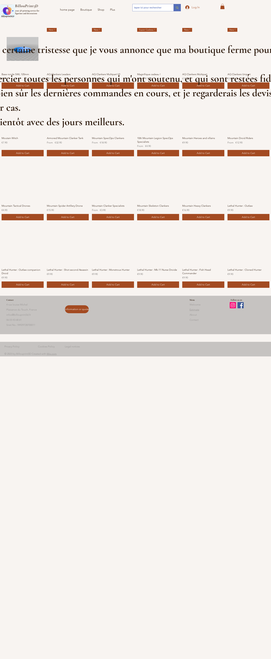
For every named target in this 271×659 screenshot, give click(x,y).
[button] (222, 6)
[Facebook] (241, 305)
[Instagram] (233, 305)
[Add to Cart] (23, 153)
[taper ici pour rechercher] (150, 7)
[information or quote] (77, 309)
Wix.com (52, 353)
